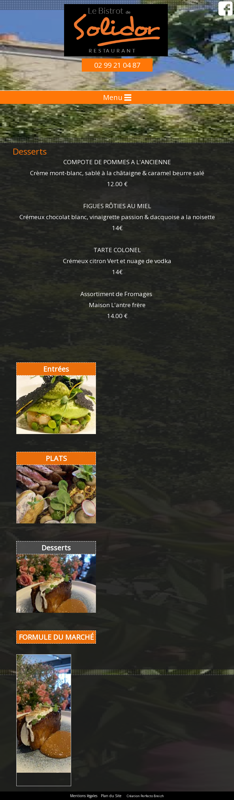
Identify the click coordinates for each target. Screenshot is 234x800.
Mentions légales (83, 795)
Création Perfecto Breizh (145, 796)
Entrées (56, 369)
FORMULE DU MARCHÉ (56, 637)
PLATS (56, 458)
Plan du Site (111, 795)
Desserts (56, 547)
